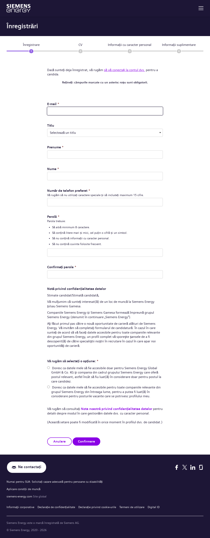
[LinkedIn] (192, 466)
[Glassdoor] (201, 466)
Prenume (55, 147)
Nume (53, 169)
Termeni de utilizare (131, 506)
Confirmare (86, 441)
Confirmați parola (61, 267)
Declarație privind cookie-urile (97, 506)
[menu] (201, 8)
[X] (184, 466)
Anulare (59, 441)
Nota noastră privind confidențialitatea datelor (116, 409)
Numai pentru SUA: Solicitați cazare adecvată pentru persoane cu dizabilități (55, 481)
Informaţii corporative (20, 506)
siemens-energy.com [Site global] (20, 495)
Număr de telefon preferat (68, 190)
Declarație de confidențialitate (56, 506)
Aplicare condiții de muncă (23, 488)
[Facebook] (176, 466)
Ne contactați (29, 467)
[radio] (48, 367)
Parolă (53, 216)
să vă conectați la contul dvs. (124, 70)
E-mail (53, 104)
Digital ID (154, 506)
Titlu (50, 125)
